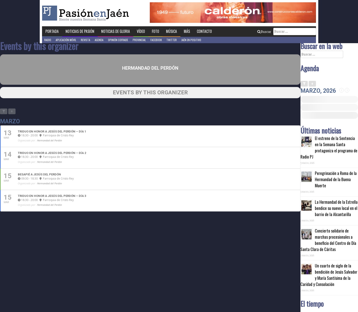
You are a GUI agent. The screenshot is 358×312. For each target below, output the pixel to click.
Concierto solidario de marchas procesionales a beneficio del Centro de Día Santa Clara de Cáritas (328, 240)
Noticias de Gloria (115, 31)
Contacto (204, 31)
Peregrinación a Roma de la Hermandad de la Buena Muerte (336, 179)
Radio (47, 40)
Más (187, 31)
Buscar (264, 31)
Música (171, 31)
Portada (52, 31)
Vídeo (141, 31)
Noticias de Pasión (80, 31)
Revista (85, 40)
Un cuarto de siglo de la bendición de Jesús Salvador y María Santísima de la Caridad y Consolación (328, 275)
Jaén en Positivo (191, 40)
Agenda (99, 40)
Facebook (156, 40)
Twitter (171, 40)
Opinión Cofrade (118, 40)
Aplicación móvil (66, 40)
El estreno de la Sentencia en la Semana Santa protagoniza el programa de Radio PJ (328, 147)
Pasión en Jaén (87, 13)
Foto (155, 31)
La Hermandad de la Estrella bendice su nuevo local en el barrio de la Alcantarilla (336, 208)
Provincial (139, 40)
